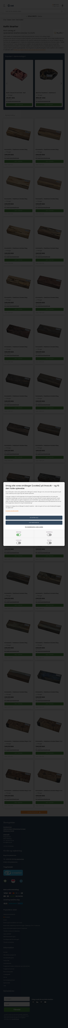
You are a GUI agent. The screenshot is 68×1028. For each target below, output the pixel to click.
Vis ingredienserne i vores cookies (34, 527)
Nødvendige (18, 533)
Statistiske (49, 542)
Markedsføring (49, 533)
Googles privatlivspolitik (12, 511)
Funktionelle (18, 542)
